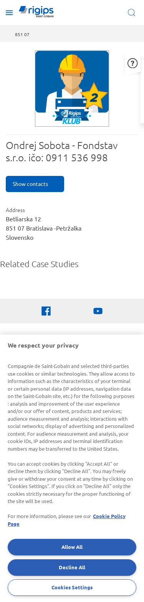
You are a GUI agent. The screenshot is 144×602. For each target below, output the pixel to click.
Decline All (72, 567)
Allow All (72, 546)
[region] (72, 468)
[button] (133, 62)
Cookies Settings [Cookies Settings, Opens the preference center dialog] (72, 587)
